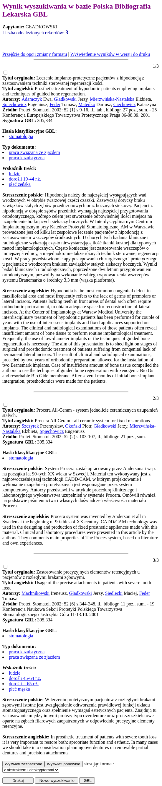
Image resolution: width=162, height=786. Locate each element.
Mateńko (86, 104)
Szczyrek (30, 425)
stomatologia (21, 136)
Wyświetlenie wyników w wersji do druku (110, 54)
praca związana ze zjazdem (34, 152)
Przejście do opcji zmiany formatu (34, 54)
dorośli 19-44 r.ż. (25, 178)
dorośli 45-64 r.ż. (25, 678)
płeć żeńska (20, 184)
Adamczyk (32, 99)
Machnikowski (35, 593)
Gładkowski (65, 99)
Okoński (73, 425)
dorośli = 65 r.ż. (24, 683)
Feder (54, 104)
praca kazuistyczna (26, 157)
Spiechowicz (14, 104)
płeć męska (19, 688)
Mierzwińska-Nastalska (112, 99)
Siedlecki (114, 593)
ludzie (14, 173)
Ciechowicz (124, 104)
